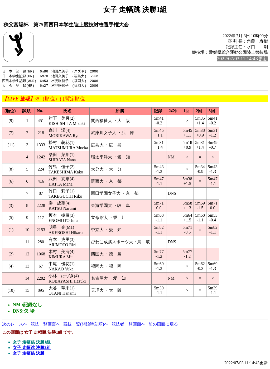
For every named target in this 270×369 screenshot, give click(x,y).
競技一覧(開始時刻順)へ (85, 325)
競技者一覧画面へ (128, 325)
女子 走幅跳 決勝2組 (32, 348)
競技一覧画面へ (45, 325)
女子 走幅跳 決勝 (28, 354)
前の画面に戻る (163, 325)
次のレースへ (14, 325)
